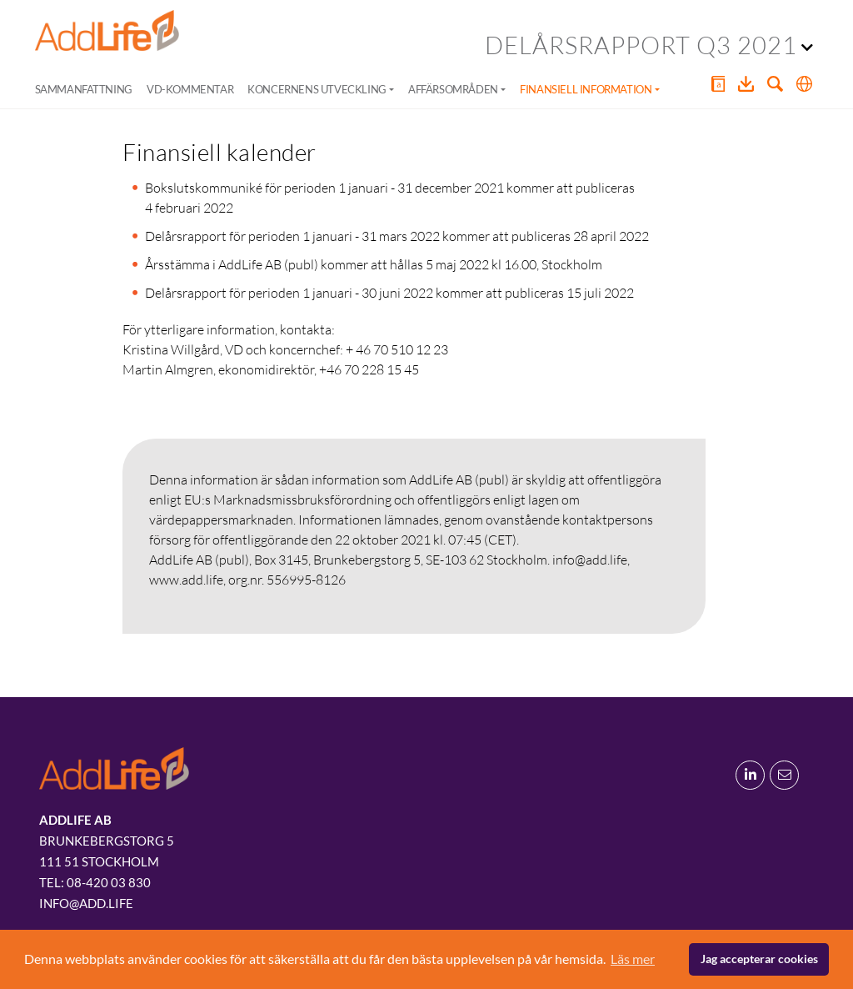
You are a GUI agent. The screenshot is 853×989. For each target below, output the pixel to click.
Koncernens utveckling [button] (317, 89)
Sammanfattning (83, 89)
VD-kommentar (190, 89)
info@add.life (86, 903)
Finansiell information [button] (585, 89)
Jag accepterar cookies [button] (759, 958)
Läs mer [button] (633, 958)
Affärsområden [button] (453, 89)
